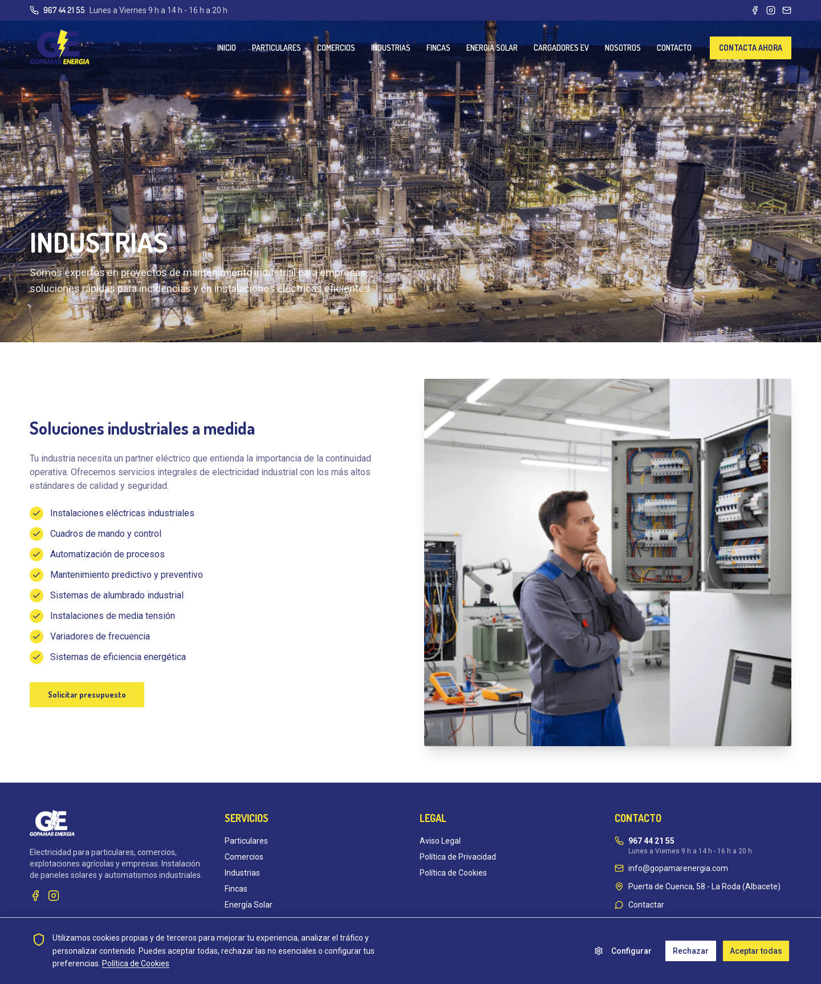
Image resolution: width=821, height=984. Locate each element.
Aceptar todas (756, 950)
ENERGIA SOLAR (492, 47)
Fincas (236, 888)
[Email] (786, 10)
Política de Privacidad (458, 856)
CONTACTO (674, 47)
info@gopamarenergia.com (678, 868)
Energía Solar (249, 904)
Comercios (244, 856)
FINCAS (438, 47)
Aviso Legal (440, 840)
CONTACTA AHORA (750, 47)
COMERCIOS (336, 47)
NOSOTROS (623, 47)
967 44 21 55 (64, 10)
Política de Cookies (453, 872)
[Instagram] (770, 10)
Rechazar (691, 950)
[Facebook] (754, 10)
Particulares (246, 840)
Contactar (646, 904)
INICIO (226, 47)
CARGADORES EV (561, 47)
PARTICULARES (276, 47)
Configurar (623, 950)
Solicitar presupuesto (87, 694)
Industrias (242, 872)
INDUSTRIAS (390, 47)
